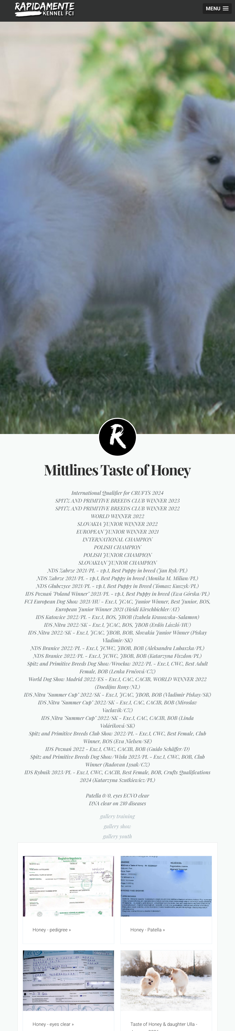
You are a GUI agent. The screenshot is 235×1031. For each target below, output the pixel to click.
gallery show (117, 826)
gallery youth (117, 836)
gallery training (117, 816)
